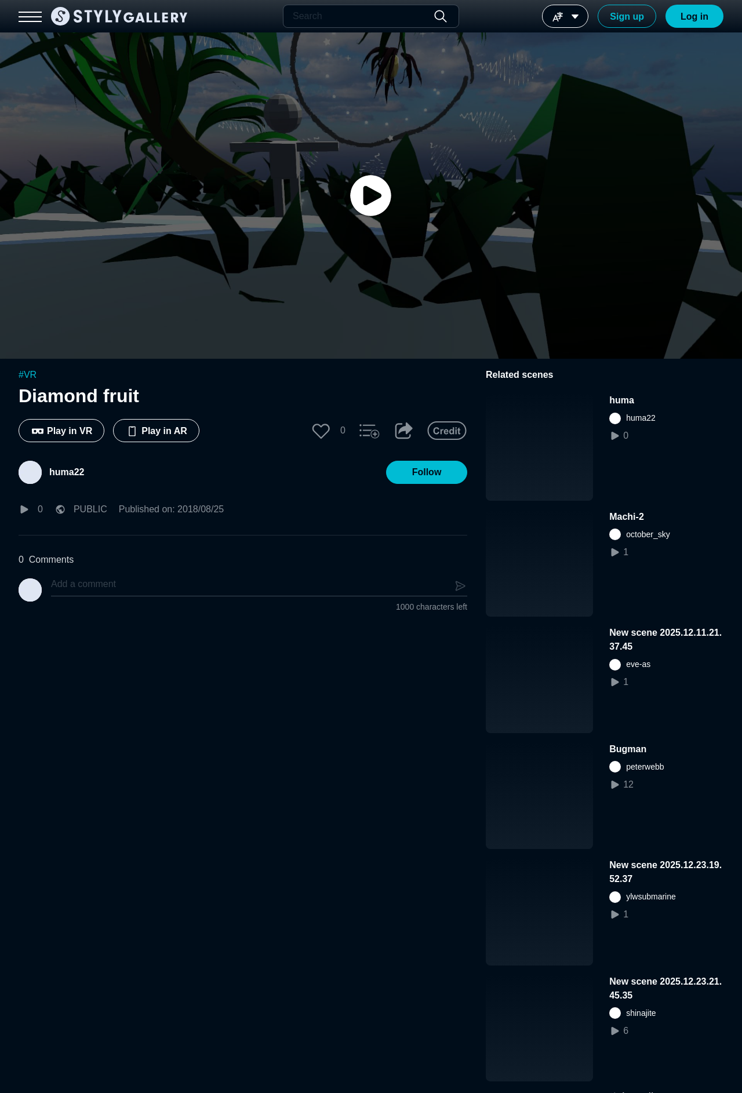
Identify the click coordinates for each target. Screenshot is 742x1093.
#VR (28, 375)
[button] (321, 430)
